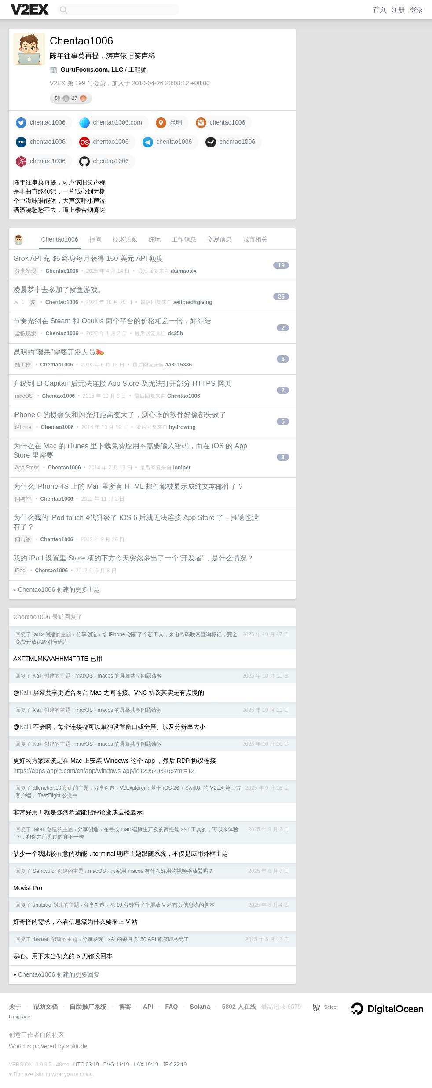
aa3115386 (178, 365)
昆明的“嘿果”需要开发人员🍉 (58, 352)
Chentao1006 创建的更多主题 (59, 589)
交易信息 (219, 239)
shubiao (42, 905)
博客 (125, 1006)
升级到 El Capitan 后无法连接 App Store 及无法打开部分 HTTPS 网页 (122, 383)
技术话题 (125, 239)
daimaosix (184, 271)
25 (281, 296)
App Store (26, 468)
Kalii (38, 676)
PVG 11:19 (116, 1065)
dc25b (175, 333)
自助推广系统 (88, 1006)
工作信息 (184, 239)
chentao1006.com (110, 122)
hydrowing (182, 427)
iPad (20, 571)
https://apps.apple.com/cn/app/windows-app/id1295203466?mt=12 (103, 770)
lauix (38, 634)
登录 (416, 9)
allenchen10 (47, 788)
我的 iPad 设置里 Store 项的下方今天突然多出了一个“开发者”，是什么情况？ (133, 558)
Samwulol (44, 871)
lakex (39, 829)
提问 (95, 239)
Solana (200, 1006)
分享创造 (86, 634)
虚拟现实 (25, 333)
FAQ (171, 1006)
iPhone (23, 427)
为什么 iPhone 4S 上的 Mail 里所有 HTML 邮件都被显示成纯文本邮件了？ (128, 486)
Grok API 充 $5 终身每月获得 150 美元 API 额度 (88, 258)
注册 (398, 9)
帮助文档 (45, 1006)
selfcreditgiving (192, 302)
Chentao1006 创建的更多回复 (59, 974)
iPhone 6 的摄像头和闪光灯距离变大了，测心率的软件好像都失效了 (119, 414)
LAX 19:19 (146, 1065)
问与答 (23, 499)
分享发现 (25, 271)
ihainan (41, 939)
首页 (379, 9)
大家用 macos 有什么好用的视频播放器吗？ (161, 871)
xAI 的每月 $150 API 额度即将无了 (149, 939)
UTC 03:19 (86, 1065)
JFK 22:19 (175, 1065)
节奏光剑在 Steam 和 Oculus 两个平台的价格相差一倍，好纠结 (112, 321)
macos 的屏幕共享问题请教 (130, 676)
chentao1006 (41, 122)
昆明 (169, 122)
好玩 (154, 239)
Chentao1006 (59, 239)
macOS (24, 396)
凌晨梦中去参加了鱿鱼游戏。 (59, 289)
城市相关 (255, 239)
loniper (181, 468)
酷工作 (23, 365)
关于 (15, 1006)
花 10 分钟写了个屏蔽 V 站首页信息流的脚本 (162, 905)
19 (281, 265)
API (148, 1006)
